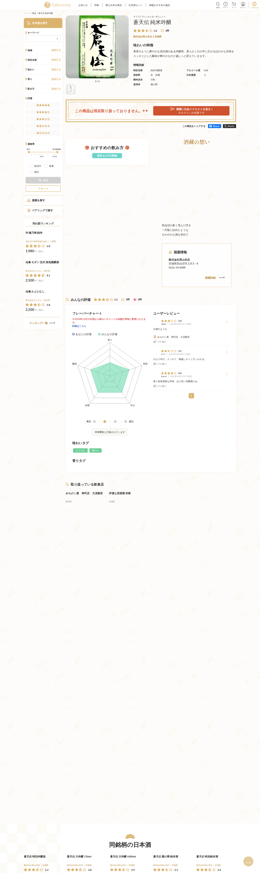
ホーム (27, 13)
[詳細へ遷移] (43, 246)
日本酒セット (135, 5)
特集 (96, 5)
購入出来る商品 (114, 5)
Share (216, 126)
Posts (231, 126)
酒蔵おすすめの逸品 (159, 5)
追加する (56, 50)
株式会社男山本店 (142, 36)
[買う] (52, 259)
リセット (43, 188)
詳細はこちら (79, 326)
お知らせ (83, 5)
